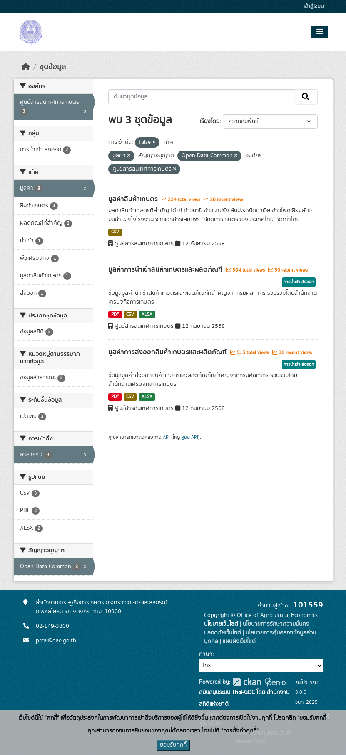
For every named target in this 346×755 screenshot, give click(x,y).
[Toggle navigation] (319, 32)
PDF (115, 314)
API (166, 437)
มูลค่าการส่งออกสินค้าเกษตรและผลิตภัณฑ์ (168, 352)
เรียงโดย (209, 121)
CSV (115, 232)
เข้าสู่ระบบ (314, 6)
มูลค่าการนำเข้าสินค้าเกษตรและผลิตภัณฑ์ (166, 269)
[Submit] (306, 96)
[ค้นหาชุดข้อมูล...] (201, 96)
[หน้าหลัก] (26, 67)
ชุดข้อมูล (53, 67)
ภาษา (205, 654)
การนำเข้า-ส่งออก (299, 282)
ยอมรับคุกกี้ (173, 745)
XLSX (147, 314)
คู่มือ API (189, 437)
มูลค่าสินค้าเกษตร (133, 199)
